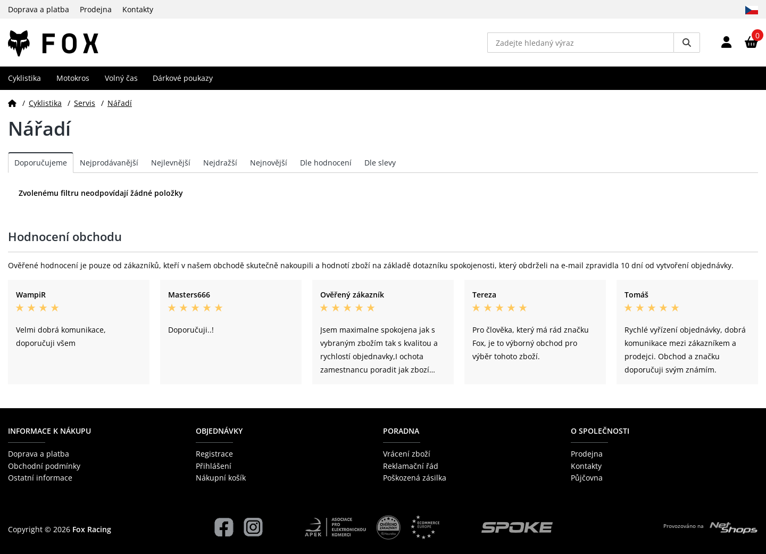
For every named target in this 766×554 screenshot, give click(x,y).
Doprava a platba (38, 9)
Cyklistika (24, 78)
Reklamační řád (410, 466)
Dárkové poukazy (183, 78)
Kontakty (137, 9)
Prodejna (96, 9)
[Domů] (12, 103)
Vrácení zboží (406, 454)
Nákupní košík (221, 478)
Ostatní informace (40, 478)
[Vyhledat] (686, 42)
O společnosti (600, 431)
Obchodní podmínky (44, 466)
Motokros (72, 78)
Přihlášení (213, 466)
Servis (84, 103)
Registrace (214, 454)
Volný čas (121, 78)
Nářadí (119, 103)
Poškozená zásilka (414, 478)
